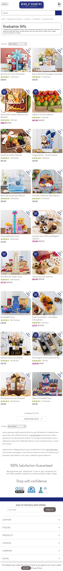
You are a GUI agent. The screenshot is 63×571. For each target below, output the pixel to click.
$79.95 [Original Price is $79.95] (41, 325)
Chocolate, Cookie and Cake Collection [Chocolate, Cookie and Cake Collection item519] (46, 195)
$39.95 (35, 201)
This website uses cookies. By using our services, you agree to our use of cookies (31, 566)
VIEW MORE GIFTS (31, 418)
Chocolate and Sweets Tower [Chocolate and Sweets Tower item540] (11, 276)
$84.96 (35, 279)
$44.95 (3, 241)
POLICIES (6, 527)
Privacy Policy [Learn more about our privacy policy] (36, 568)
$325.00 (35, 363)
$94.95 (3, 363)
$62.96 (35, 120)
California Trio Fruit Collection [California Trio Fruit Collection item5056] (42, 114)
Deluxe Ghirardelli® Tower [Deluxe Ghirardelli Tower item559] (41, 398)
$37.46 (3, 282)
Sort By (4, 426)
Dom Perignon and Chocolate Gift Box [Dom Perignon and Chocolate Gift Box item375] (46, 357)
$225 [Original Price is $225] (9, 122)
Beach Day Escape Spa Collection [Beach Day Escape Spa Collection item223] (13, 195)
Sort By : (4, 44)
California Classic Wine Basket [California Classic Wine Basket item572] (11, 357)
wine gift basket (52, 449)
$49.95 (35, 160)
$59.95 (3, 79)
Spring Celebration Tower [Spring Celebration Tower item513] (10, 236)
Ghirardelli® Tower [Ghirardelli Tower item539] (7, 317)
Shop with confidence (31, 481)
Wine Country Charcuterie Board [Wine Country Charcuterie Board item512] (13, 74)
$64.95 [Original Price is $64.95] (41, 120)
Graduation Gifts (14, 26)
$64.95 (3, 160)
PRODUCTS (7, 535)
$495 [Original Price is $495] (41, 363)
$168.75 (4, 123)
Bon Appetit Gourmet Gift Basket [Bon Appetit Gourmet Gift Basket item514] (13, 398)
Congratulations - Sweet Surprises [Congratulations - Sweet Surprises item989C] (44, 155)
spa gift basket (35, 435)
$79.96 (35, 241)
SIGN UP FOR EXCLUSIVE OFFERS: (31, 505)
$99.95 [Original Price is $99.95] (41, 241)
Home (3, 19)
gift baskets (37, 19)
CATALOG (6, 543)
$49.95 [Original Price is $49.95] (9, 282)
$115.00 (35, 79)
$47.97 (34, 325)
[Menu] (4, 4)
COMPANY (7, 550)
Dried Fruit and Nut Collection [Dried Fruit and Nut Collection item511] (11, 155)
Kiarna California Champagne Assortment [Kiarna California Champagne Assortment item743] (47, 74)
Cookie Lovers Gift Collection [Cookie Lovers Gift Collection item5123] (42, 276)
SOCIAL (5, 558)
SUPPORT (6, 519)
